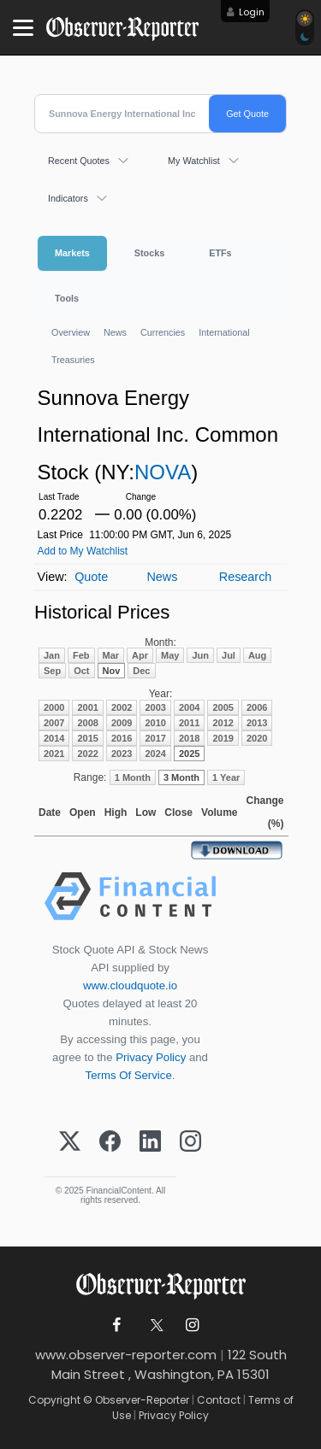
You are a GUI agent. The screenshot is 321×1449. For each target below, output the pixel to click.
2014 (54, 738)
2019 (222, 738)
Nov (112, 671)
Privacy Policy (151, 1057)
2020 (257, 738)
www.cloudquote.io (130, 985)
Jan (52, 655)
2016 (121, 738)
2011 (189, 723)
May (170, 655)
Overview (70, 332)
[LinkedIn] (150, 1142)
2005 (222, 707)
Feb (81, 655)
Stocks (149, 253)
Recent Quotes (79, 160)
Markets (72, 253)
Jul (228, 655)
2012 (222, 723)
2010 (155, 723)
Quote (91, 577)
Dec (141, 671)
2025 (189, 753)
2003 (155, 707)
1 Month (133, 777)
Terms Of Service (129, 1075)
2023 (121, 753)
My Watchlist (194, 160)
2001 (87, 707)
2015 (87, 738)
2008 (87, 723)
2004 (189, 707)
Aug (257, 655)
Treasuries (73, 360)
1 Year (226, 777)
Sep (52, 671)
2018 (189, 738)
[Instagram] (190, 1142)
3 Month (181, 777)
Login (252, 12)
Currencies (162, 332)
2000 (54, 707)
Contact (219, 1400)
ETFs (220, 253)
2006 (257, 707)
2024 (155, 753)
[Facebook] (110, 1142)
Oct (81, 671)
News (115, 332)
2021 (54, 753)
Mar (111, 655)
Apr (140, 655)
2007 (54, 723)
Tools (67, 298)
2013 (257, 723)
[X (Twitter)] (69, 1142)
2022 (87, 753)
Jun (200, 655)
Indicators (68, 198)
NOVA (162, 472)
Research (245, 577)
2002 (121, 707)
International (224, 332)
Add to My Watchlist (83, 551)
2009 (121, 723)
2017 (155, 738)
